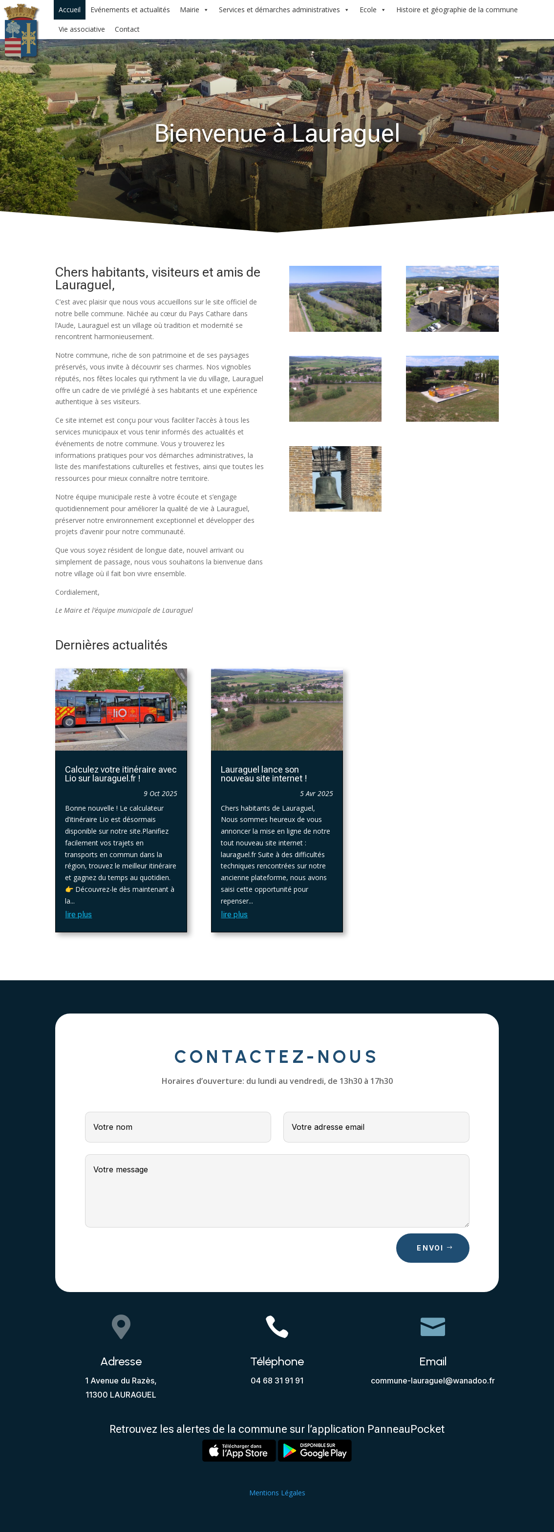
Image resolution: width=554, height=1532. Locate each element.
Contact (127, 29)
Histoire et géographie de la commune (457, 9)
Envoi (430, 1248)
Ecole (373, 10)
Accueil (70, 9)
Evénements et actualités (130, 9)
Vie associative (82, 29)
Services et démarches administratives (284, 10)
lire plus (78, 914)
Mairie (194, 10)
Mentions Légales (277, 1492)
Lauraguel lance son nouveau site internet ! (264, 773)
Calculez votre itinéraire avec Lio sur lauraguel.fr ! (121, 773)
